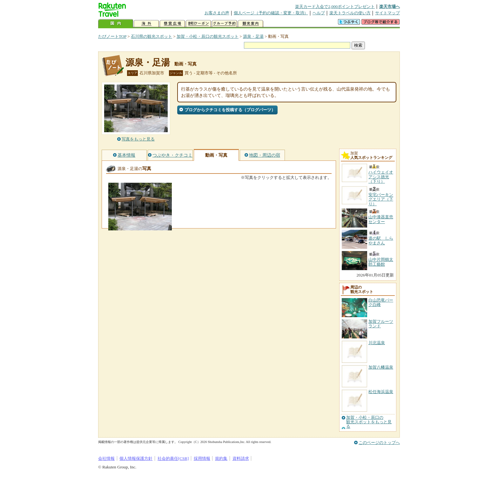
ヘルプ (319, 12)
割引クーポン (198, 23)
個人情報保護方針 (135, 458)
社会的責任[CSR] (173, 458)
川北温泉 (376, 342)
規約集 (221, 458)
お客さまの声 (217, 12)
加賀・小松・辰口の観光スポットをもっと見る (369, 422)
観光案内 (250, 23)
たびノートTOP (112, 36)
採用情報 (202, 458)
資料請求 (240, 458)
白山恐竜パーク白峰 (380, 302)
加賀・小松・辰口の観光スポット (208, 36)
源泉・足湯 (253, 36)
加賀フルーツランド (380, 323)
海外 (146, 23)
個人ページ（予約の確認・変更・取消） (271, 12)
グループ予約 (224, 23)
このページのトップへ (379, 442)
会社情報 (106, 458)
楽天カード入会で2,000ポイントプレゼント (335, 6)
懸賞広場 (172, 23)
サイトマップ (387, 12)
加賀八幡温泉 (380, 367)
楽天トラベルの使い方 (350, 12)
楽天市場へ (389, 6)
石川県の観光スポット (151, 36)
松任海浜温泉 (380, 391)
